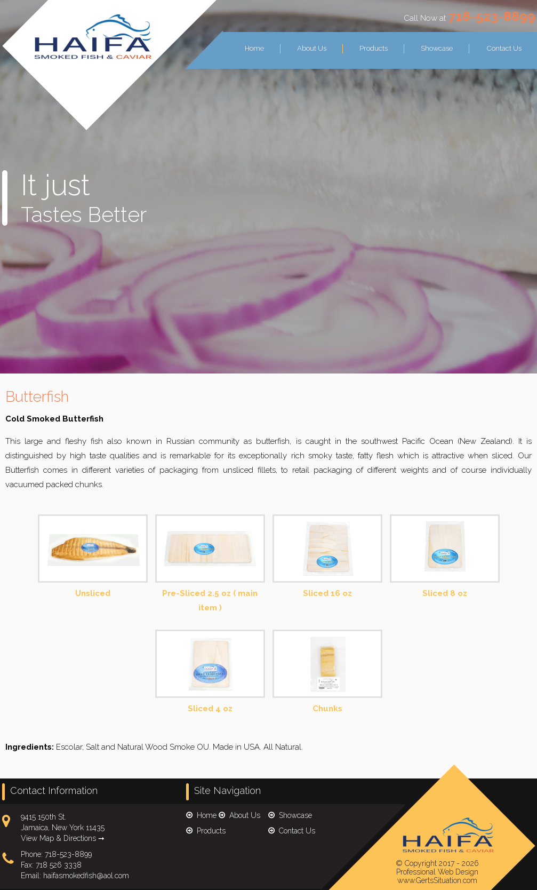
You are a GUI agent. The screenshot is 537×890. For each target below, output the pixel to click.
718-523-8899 (491, 16)
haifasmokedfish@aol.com (86, 875)
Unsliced (92, 557)
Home (254, 48)
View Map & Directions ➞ (63, 838)
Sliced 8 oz (444, 557)
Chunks (327, 672)
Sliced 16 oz (327, 557)
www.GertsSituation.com (437, 880)
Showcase (437, 48)
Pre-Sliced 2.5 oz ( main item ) (210, 564)
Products (373, 48)
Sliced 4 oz (210, 672)
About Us (311, 48)
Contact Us (504, 48)
